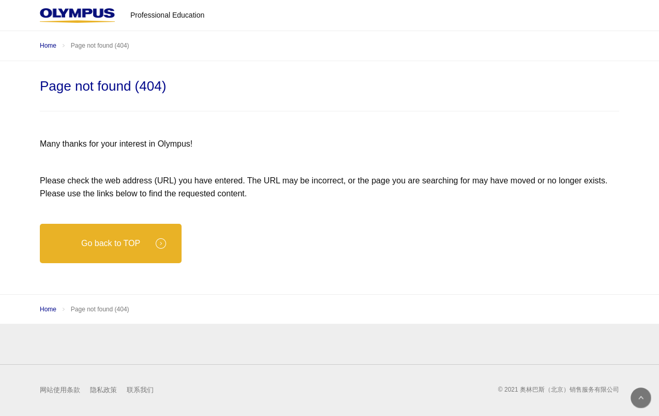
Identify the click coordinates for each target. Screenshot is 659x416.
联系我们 (140, 390)
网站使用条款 (60, 390)
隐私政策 (103, 390)
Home (48, 45)
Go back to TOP (123, 243)
